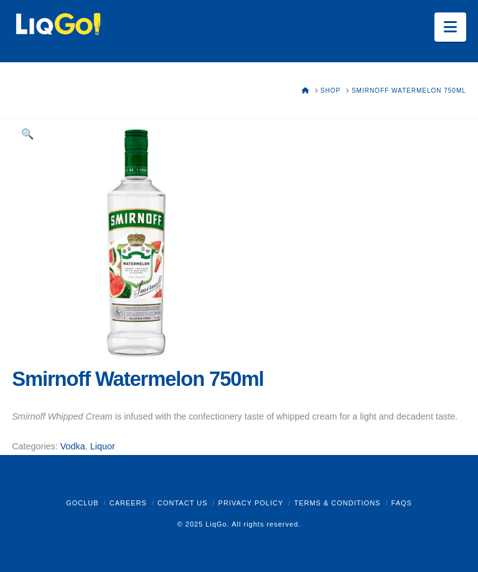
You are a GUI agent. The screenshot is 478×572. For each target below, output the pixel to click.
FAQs (401, 503)
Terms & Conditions (337, 503)
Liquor (102, 446)
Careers (128, 503)
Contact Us (182, 503)
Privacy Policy (251, 503)
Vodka (72, 446)
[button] (450, 27)
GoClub (82, 503)
